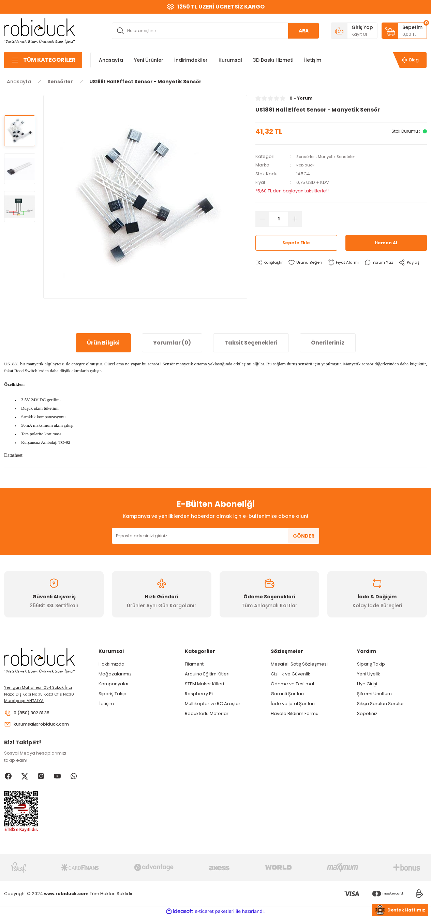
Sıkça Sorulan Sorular (380, 703)
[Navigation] (43, 60)
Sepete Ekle (296, 242)
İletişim (106, 703)
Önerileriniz (327, 343)
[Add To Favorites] (309, 262)
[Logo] (39, 30)
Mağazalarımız (115, 674)
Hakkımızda (111, 664)
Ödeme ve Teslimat (292, 684)
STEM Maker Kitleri (204, 684)
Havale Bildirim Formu (294, 713)
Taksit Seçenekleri (251, 343)
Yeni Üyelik (368, 674)
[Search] (215, 31)
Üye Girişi (367, 684)
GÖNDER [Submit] (303, 536)
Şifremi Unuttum (374, 693)
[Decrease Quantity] (262, 219)
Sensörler (307, 156)
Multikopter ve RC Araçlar (212, 703)
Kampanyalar (114, 684)
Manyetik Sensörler (342, 156)
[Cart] (404, 31)
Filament (194, 664)
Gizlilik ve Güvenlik (290, 674)
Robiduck (306, 165)
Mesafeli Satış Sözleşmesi (299, 664)
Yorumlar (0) (172, 343)
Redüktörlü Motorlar (206, 713)
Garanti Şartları (287, 693)
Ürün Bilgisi (103, 343)
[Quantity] (278, 219)
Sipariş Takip (113, 693)
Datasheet (13, 455)
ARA (304, 30)
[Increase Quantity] (295, 219)
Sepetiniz (367, 713)
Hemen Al (386, 242)
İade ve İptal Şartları (293, 703)
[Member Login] (354, 31)
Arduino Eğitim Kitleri (207, 674)
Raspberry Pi (199, 693)
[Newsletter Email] (215, 536)
